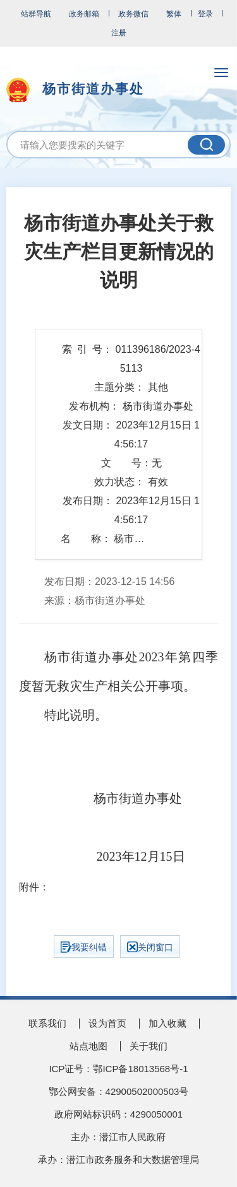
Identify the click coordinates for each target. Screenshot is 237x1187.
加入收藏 (167, 1023)
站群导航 (36, 13)
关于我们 (148, 1046)
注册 (118, 32)
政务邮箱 (84, 13)
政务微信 (133, 13)
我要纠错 (84, 947)
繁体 (173, 13)
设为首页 (107, 1023)
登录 (205, 13)
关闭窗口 (150, 947)
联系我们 (47, 1023)
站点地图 (88, 1046)
